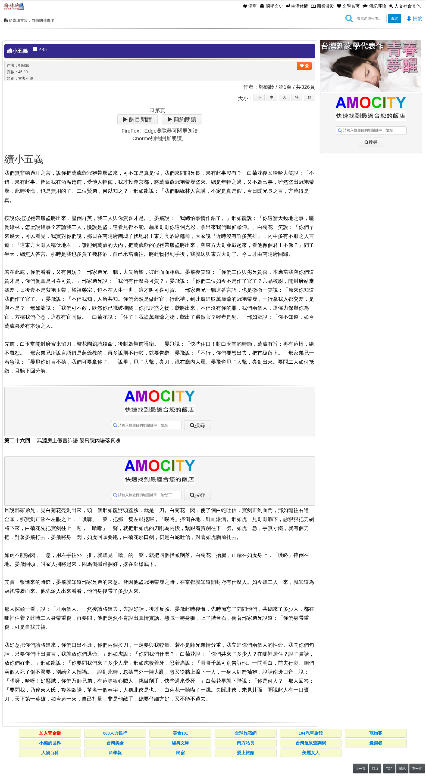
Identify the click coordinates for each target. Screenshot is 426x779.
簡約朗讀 (184, 119)
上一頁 (360, 769)
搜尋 (200, 425)
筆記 (402, 769)
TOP (389, 769)
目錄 (375, 769)
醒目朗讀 (140, 119)
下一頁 (417, 769)
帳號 (414, 18)
